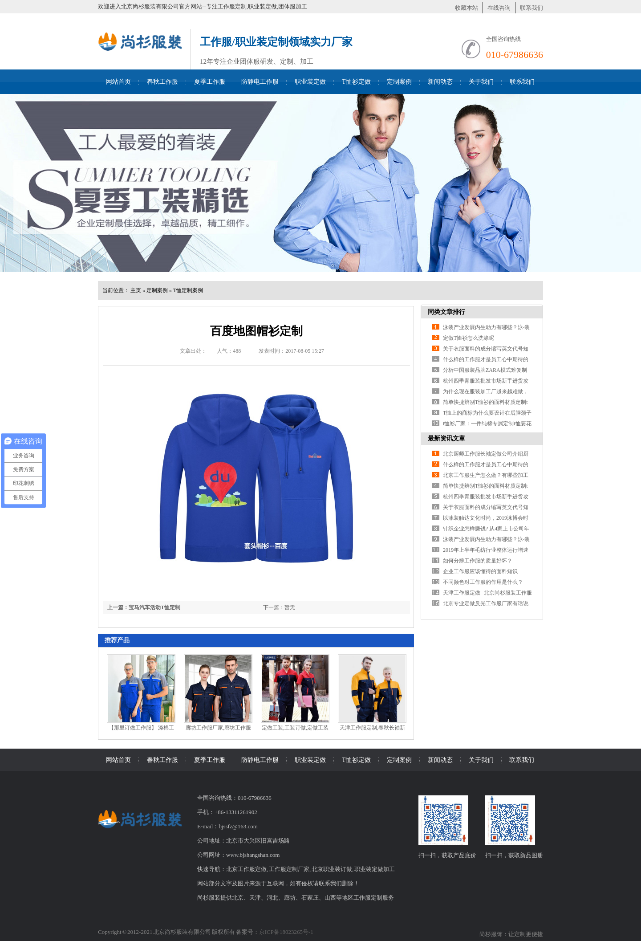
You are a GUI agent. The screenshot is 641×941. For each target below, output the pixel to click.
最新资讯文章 (446, 438)
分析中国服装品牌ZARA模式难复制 (485, 370)
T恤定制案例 (188, 290)
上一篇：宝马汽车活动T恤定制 (143, 607)
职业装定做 (310, 81)
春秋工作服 (162, 81)
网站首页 (118, 81)
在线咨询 (499, 7)
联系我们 (531, 7)
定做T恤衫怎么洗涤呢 (468, 338)
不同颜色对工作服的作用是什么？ (483, 582)
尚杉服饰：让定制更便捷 (511, 934)
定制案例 (399, 81)
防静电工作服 (260, 81)
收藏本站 (466, 7)
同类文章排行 (446, 312)
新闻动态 (440, 81)
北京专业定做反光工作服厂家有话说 (485, 603)
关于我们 (481, 81)
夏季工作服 (209, 81)
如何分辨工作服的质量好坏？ (477, 561)
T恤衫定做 (356, 81)
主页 (135, 290)
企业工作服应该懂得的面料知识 (480, 571)
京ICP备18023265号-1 (286, 932)
